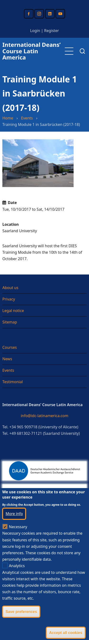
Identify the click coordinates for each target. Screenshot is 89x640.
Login (35, 30)
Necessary (18, 539)
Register (51, 30)
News (7, 358)
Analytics (17, 578)
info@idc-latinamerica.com (44, 415)
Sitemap (9, 322)
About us (10, 287)
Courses (9, 347)
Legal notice (13, 310)
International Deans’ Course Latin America (31, 51)
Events (27, 118)
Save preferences (21, 624)
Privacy (8, 299)
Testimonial (12, 381)
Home (7, 118)
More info (14, 525)
